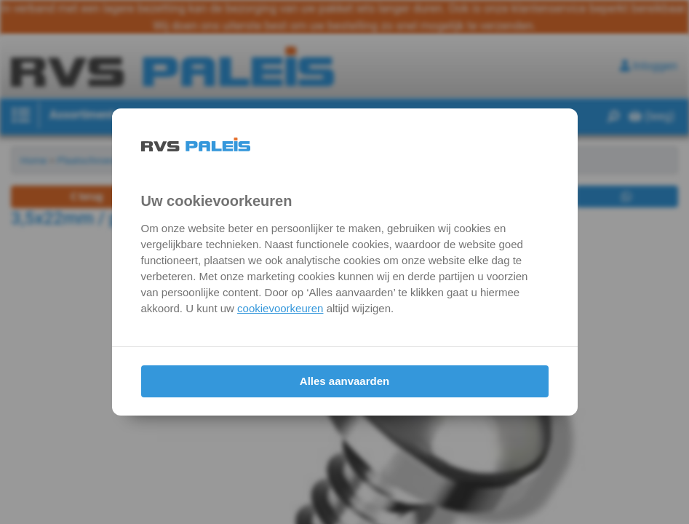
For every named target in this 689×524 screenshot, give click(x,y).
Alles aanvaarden (344, 381)
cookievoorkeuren (280, 308)
